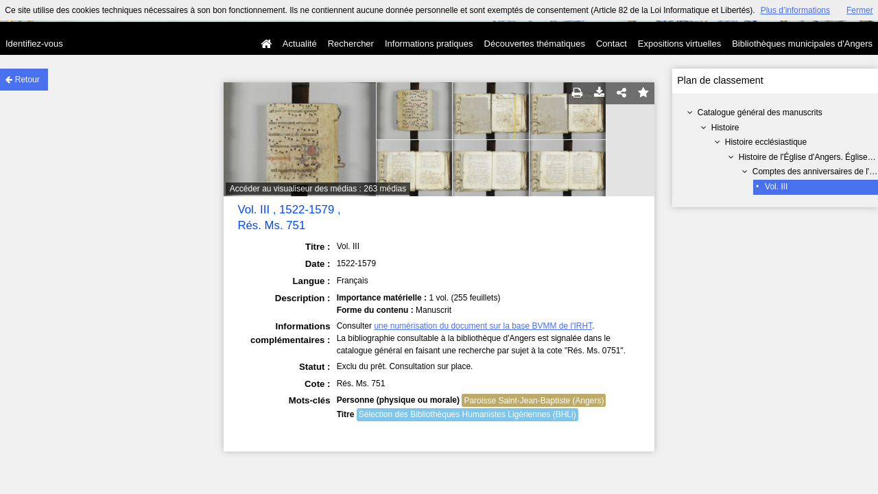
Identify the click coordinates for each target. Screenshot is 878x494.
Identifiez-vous (34, 43)
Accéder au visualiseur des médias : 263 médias (318, 188)
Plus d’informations (795, 10)
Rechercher (351, 43)
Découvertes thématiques (534, 43)
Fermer (859, 10)
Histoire (725, 127)
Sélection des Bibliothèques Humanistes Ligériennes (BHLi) (467, 414)
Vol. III (776, 186)
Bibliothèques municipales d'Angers (802, 43)
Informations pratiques (429, 43)
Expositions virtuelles (679, 43)
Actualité (300, 43)
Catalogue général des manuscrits (760, 112)
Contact (611, 43)
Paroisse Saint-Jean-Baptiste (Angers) (534, 400)
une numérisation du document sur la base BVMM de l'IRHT (483, 326)
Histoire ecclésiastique (766, 142)
